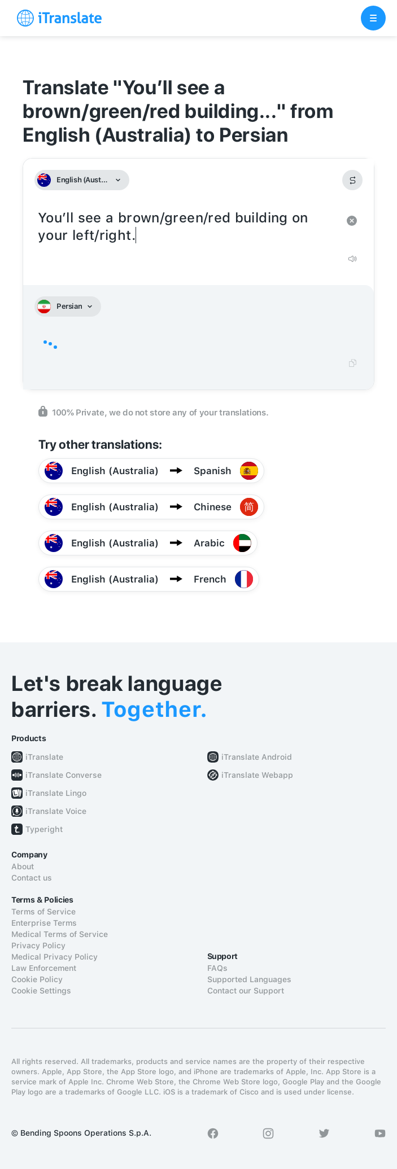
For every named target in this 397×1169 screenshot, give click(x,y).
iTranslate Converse (63, 775)
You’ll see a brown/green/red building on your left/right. (187, 226)
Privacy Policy (38, 945)
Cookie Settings (41, 990)
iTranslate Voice (55, 811)
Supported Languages (249, 979)
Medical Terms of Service (59, 934)
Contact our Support (245, 990)
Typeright (44, 829)
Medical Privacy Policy (54, 956)
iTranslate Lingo (55, 793)
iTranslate (44, 756)
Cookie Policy (37, 979)
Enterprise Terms (44, 922)
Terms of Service (43, 911)
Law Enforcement (43, 968)
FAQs (217, 968)
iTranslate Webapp (257, 775)
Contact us (31, 877)
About (22, 866)
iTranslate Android (256, 756)
